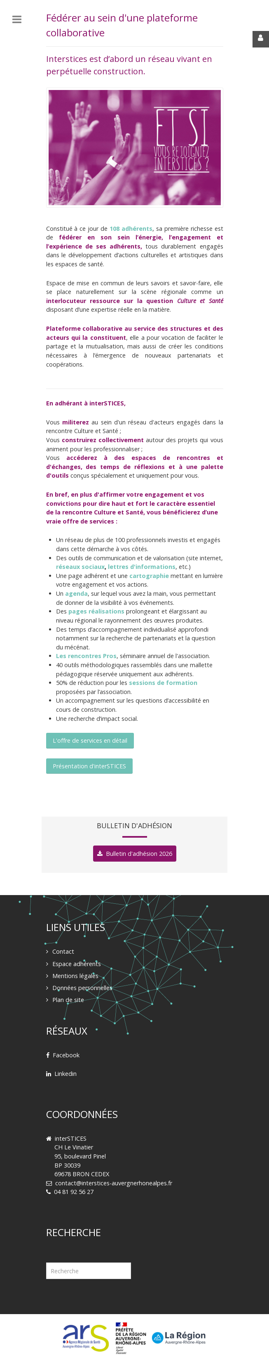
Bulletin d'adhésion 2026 (139, 853)
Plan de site (68, 1000)
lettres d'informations (141, 567)
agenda (76, 593)
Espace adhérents (76, 964)
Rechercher (46, 1252)
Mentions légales (75, 976)
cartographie (149, 576)
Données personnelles (82, 988)
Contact (63, 951)
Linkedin (65, 1074)
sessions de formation (163, 683)
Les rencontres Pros (86, 656)
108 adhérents (131, 228)
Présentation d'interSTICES (89, 766)
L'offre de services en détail (90, 740)
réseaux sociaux (80, 567)
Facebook (66, 1055)
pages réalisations (96, 611)
